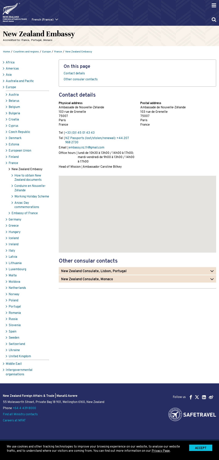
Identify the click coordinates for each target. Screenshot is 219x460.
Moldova (14, 282)
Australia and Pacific (20, 81)
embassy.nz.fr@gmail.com (86, 148)
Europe (11, 87)
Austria (14, 95)
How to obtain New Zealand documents (28, 178)
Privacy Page (161, 451)
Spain (12, 332)
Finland (14, 157)
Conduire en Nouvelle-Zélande (30, 188)
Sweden (14, 338)
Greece (14, 226)
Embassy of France (25, 213)
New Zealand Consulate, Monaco (87, 279)
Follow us (193, 397)
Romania (15, 313)
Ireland (13, 244)
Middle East (14, 364)
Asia (9, 75)
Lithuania (15, 263)
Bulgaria (14, 113)
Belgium (14, 107)
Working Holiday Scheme (31, 197)
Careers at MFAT (14, 421)
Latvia (13, 257)
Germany (15, 220)
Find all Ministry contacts (20, 414)
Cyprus (13, 126)
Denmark (15, 138)
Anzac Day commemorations (26, 205)
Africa (10, 63)
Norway (14, 294)
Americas (12, 69)
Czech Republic (19, 132)
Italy (12, 251)
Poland (13, 301)
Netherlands (17, 288)
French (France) (42, 20)
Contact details (74, 73)
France (13, 163)
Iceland (14, 238)
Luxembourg (17, 269)
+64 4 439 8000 (24, 408)
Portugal (15, 307)
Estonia (14, 145)
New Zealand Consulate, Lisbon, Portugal (94, 271)
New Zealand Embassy (27, 169)
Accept (200, 448)
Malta (13, 276)
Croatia (14, 120)
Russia (13, 319)
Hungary (14, 232)
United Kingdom (20, 356)
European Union (20, 151)
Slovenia (15, 325)
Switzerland (17, 344)
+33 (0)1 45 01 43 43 (79, 133)
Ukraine (14, 350)
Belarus (14, 101)
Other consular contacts (81, 79)
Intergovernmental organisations (19, 372)
